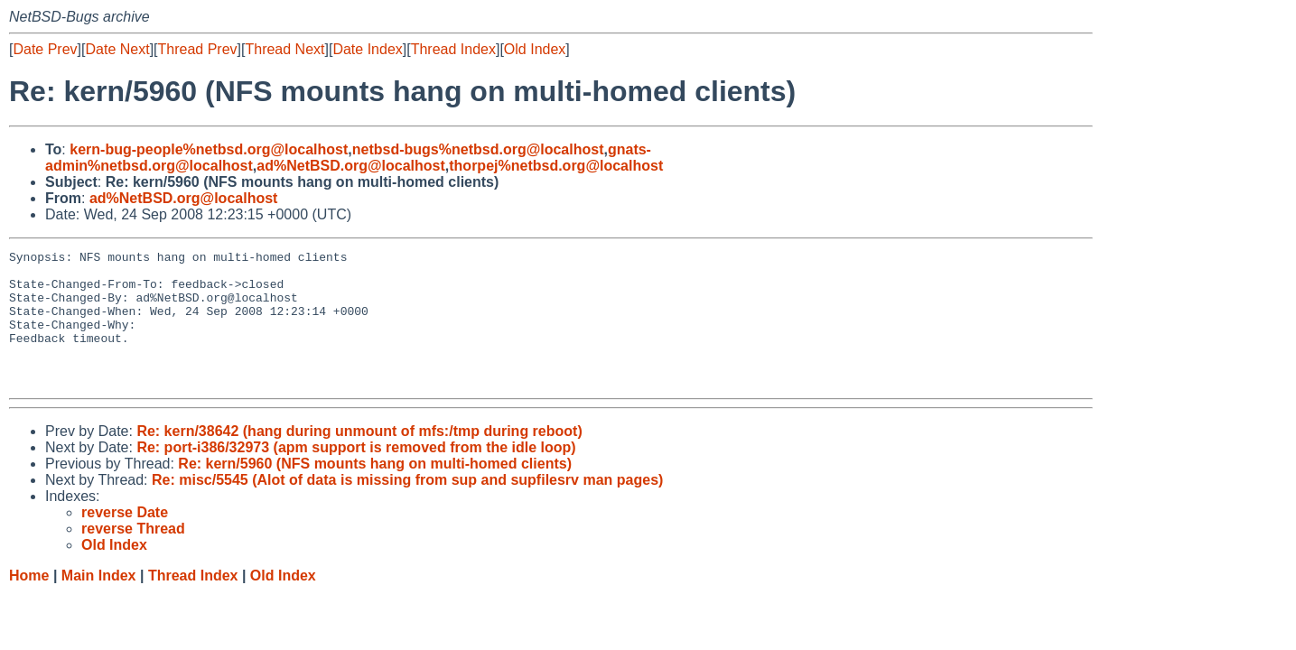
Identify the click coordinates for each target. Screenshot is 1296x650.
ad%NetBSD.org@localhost (350, 165)
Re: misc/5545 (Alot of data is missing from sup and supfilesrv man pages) (407, 507)
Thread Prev (198, 49)
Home (29, 602)
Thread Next (284, 49)
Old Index (534, 49)
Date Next (117, 49)
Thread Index (453, 49)
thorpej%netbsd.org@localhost (556, 165)
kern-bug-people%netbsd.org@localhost (209, 149)
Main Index (98, 602)
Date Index (367, 49)
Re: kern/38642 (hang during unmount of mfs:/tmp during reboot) (359, 458)
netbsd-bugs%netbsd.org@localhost (478, 149)
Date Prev (45, 49)
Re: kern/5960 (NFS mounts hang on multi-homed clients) (375, 490)
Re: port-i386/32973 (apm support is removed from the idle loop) (355, 474)
